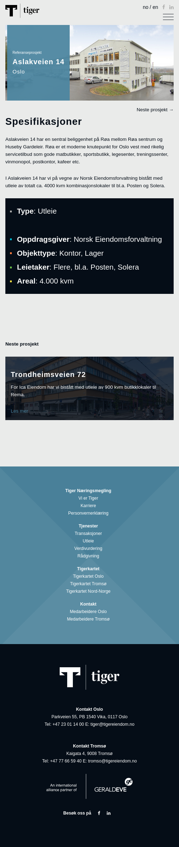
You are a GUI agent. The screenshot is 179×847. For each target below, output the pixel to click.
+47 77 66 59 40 (65, 761)
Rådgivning (90, 556)
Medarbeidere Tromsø (89, 619)
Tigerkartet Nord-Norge (89, 591)
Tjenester (89, 526)
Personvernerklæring (89, 513)
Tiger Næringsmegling (89, 491)
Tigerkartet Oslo (89, 576)
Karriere (90, 506)
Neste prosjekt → (155, 109)
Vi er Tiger (90, 498)
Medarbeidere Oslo (89, 612)
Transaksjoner (89, 533)
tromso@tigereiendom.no (112, 761)
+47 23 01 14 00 (68, 724)
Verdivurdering (89, 548)
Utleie (89, 541)
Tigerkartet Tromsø (89, 584)
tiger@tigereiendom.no (112, 724)
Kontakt (89, 604)
